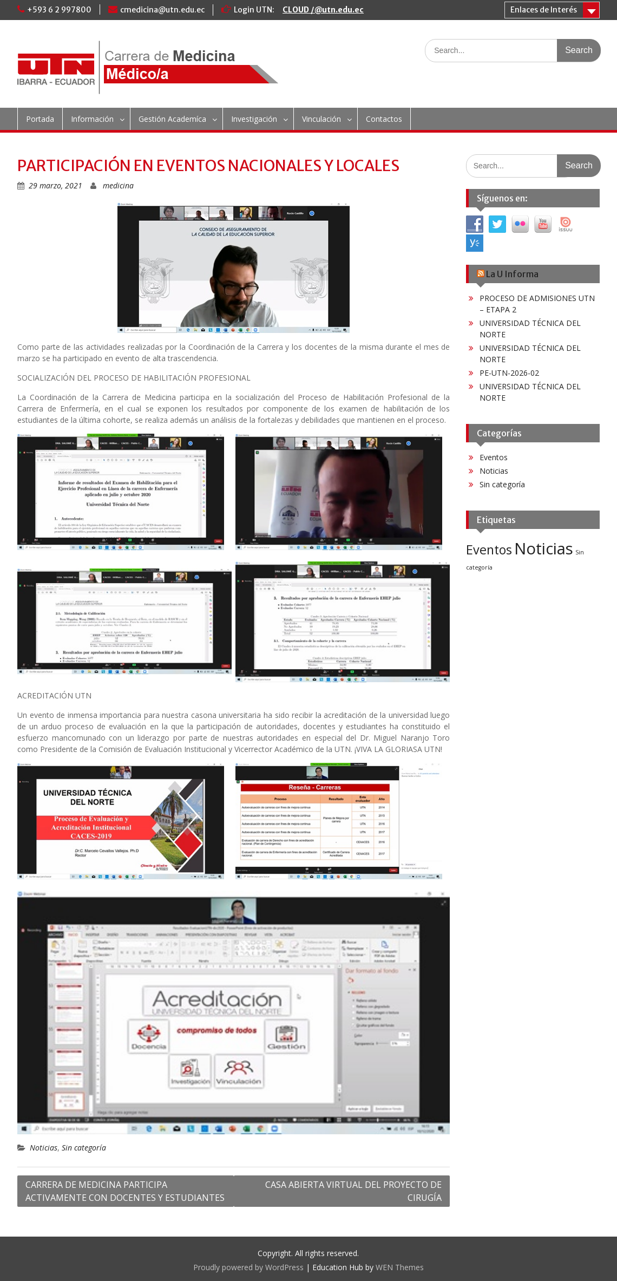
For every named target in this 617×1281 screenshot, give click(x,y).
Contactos (384, 119)
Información (92, 119)
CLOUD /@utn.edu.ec (323, 10)
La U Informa (512, 274)
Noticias (43, 1147)
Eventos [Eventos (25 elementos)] (489, 549)
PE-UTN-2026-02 (509, 373)
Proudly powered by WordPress (248, 1267)
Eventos (494, 457)
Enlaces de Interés (543, 10)
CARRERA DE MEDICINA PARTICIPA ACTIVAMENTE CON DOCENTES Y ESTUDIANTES (125, 1191)
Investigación (254, 119)
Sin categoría (84, 1147)
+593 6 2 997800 (59, 10)
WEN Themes (400, 1267)
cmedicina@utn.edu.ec (162, 10)
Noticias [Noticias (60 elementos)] (543, 548)
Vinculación (321, 119)
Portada (40, 119)
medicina (118, 185)
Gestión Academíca (172, 119)
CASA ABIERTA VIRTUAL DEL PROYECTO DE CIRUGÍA (353, 1191)
